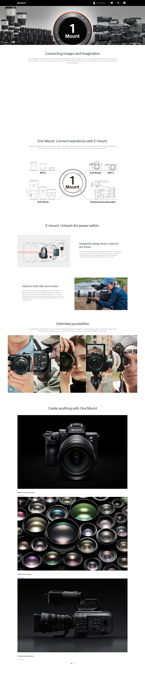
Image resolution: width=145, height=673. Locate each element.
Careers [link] (118, 669)
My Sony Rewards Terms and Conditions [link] (85, 660)
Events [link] (76, 649)
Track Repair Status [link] (51, 652)
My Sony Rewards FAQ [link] (80, 657)
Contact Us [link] (125, 669)
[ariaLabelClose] (125, 3)
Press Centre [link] (106, 649)
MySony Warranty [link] (51, 657)
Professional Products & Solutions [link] (95, 669)
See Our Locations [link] (22, 656)
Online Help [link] (49, 649)
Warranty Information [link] (52, 655)
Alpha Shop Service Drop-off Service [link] (55, 660)
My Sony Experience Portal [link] (81, 655)
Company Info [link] (110, 669)
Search (37, 650)
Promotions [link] (77, 652)
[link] (21, 3)
